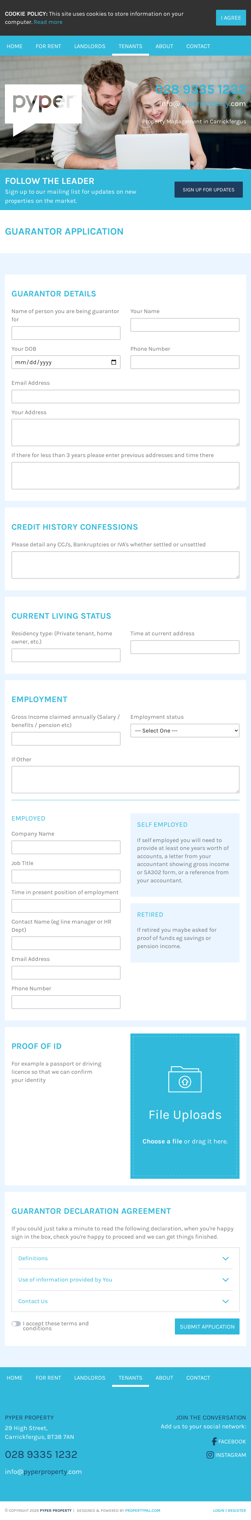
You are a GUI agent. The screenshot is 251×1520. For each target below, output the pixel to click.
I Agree (231, 17)
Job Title (22, 863)
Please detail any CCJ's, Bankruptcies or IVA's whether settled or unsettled (108, 544)
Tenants (130, 46)
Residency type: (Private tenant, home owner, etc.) (61, 637)
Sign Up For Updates (209, 189)
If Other (21, 759)
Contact (198, 46)
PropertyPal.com (142, 1510)
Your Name (144, 311)
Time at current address (162, 633)
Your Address (28, 412)
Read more (48, 22)
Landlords (90, 46)
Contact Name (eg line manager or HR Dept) (61, 925)
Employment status (157, 717)
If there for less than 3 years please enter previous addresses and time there (112, 455)
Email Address (30, 383)
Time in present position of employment (65, 892)
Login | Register (229, 1510)
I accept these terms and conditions (56, 1326)
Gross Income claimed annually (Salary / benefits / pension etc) (65, 721)
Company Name (32, 833)
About (164, 46)
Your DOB (23, 348)
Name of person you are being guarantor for (65, 315)
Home (15, 46)
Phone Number (150, 348)
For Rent (48, 46)
